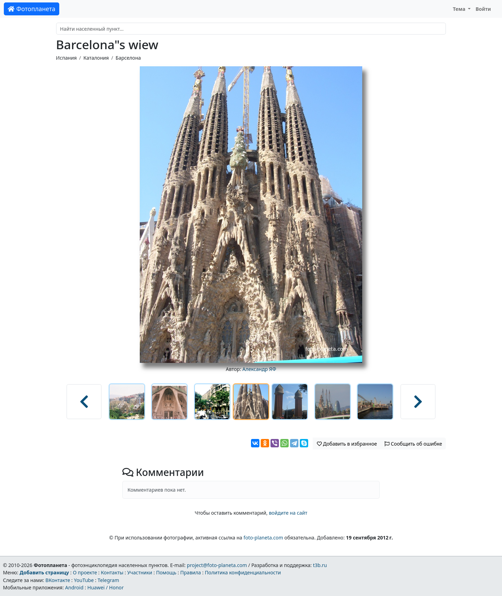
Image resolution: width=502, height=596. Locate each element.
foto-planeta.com (263, 537)
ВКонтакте (57, 580)
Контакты (112, 572)
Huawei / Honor (105, 587)
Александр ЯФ (259, 369)
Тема (460, 9)
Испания (66, 57)
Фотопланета (31, 9)
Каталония (96, 57)
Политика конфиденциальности (243, 572)
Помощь (166, 572)
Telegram (108, 580)
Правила (190, 572)
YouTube (84, 580)
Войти (483, 9)
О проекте (85, 572)
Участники (139, 572)
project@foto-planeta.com (217, 565)
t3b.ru (320, 565)
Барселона (128, 57)
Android (74, 587)
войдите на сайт (288, 512)
